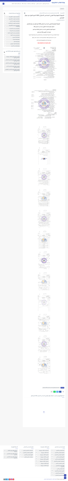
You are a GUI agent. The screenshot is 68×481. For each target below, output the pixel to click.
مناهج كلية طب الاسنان (12, 45)
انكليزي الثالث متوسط (42, 459)
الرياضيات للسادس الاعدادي (57, 461)
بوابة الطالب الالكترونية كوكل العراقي (50, 479)
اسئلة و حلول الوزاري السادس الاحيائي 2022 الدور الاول (49, 13)
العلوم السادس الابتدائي (26, 454)
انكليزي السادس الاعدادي (57, 470)
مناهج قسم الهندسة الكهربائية (12, 16)
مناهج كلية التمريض (12, 37)
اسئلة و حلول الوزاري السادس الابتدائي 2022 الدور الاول (13, 60)
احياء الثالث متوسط (42, 452)
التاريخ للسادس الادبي (57, 456)
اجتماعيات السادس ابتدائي (26, 450)
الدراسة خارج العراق (46, 3)
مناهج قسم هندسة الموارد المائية (12, 32)
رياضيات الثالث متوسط (42, 461)
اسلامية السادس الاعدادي (57, 452)
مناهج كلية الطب (12, 41)
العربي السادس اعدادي (57, 463)
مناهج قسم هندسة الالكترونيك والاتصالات (12, 26)
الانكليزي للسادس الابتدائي (26, 452)
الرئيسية (62, 13)
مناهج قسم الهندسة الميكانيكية (12, 23)
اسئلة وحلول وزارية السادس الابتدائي (10, 454)
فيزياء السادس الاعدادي (57, 473)
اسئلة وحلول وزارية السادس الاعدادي (10, 457)
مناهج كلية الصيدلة (12, 39)
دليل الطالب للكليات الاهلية (16, 3)
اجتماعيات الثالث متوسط (42, 450)
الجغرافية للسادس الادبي (57, 459)
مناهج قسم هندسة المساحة (12, 30)
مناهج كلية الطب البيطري (12, 43)
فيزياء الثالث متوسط (42, 463)
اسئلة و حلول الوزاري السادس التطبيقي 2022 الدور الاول (12, 70)
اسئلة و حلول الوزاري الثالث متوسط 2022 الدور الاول (13, 57)
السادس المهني (39, 3)
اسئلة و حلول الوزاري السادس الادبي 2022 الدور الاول (13, 67)
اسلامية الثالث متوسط (42, 454)
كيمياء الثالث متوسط (42, 465)
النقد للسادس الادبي (57, 468)
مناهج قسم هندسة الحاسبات (12, 28)
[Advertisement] (34, 437)
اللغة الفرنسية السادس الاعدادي (57, 466)
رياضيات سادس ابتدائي (26, 456)
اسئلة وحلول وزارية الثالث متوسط (10, 451)
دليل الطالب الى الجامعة (31, 3)
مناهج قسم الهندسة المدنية (12, 21)
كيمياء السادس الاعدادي (57, 475)
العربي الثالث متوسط (42, 456)
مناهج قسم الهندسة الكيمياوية (12, 18)
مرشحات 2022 (24, 3)
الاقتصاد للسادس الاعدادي (57, 454)
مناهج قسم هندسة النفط (12, 35)
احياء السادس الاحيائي (57, 450)
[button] (60, 392)
